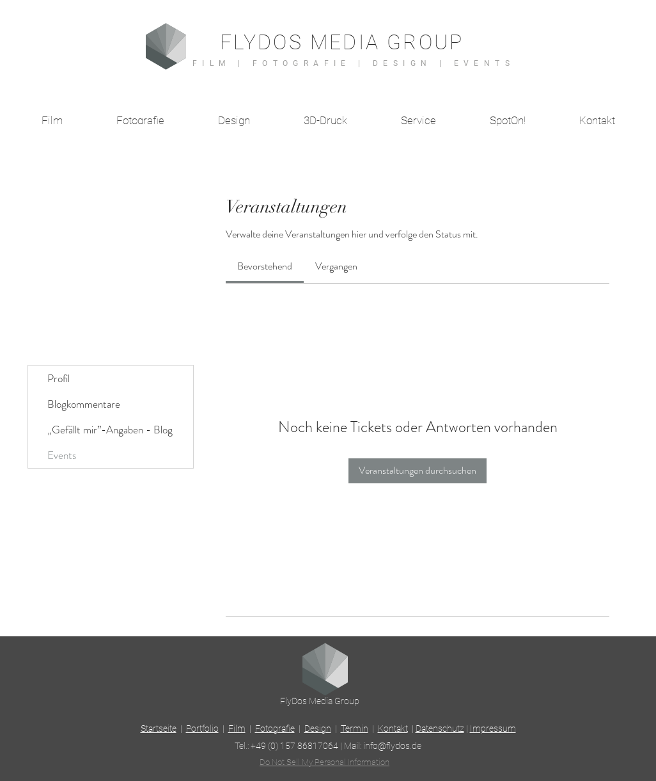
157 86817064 (309, 746)
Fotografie (275, 728)
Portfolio (202, 728)
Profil (58, 378)
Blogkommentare (83, 404)
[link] (264, 266)
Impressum (493, 728)
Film (237, 728)
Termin (354, 728)
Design (317, 728)
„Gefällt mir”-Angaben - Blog (110, 429)
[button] (418, 121)
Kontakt (393, 728)
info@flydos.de (392, 746)
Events (61, 455)
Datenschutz (440, 728)
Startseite (158, 728)
